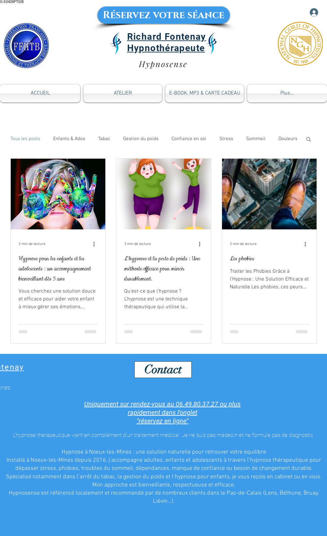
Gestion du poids (140, 139)
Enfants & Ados (69, 139)
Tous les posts (25, 139)
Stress (226, 139)
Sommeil (255, 139)
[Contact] (163, 369)
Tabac (104, 139)
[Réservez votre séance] (163, 15)
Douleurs (287, 139)
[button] (308, 139)
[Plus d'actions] (96, 244)
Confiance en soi (188, 139)
